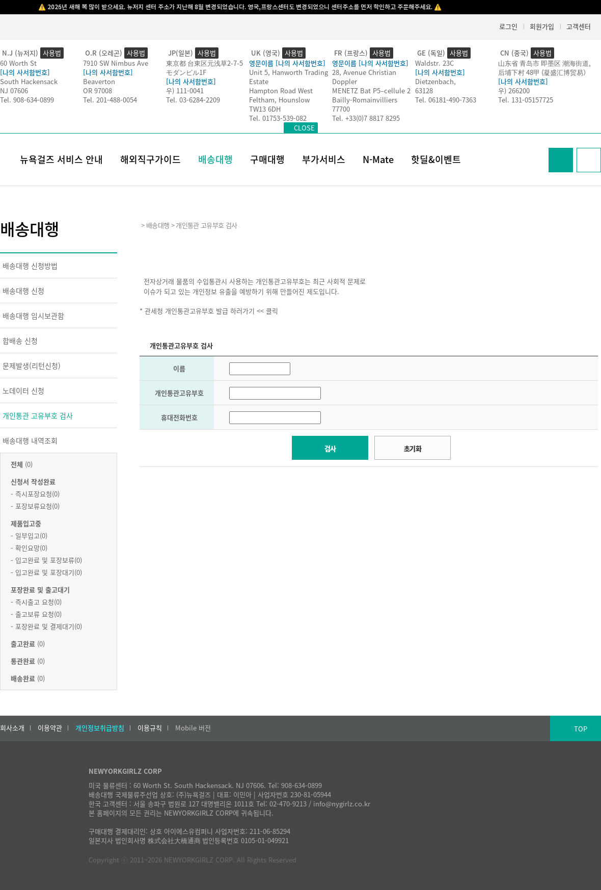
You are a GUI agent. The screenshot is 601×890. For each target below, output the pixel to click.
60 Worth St (18, 63)
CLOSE (304, 128)
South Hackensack (29, 81)
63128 (424, 90)
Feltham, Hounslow (279, 99)
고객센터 (578, 26)
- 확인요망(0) (29, 548)
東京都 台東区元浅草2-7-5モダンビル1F (204, 67)
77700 (341, 109)
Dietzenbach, (435, 81)
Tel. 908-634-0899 (27, 99)
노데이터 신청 (23, 390)
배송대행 (215, 159)
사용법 (52, 53)
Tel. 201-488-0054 (110, 99)
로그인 (508, 26)
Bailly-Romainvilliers (364, 99)
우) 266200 (514, 90)
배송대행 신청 (23, 290)
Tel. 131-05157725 (525, 99)
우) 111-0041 (185, 90)
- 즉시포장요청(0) (35, 494)
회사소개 (12, 727)
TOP (580, 729)
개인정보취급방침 (99, 727)
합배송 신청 (20, 340)
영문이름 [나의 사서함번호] (287, 63)
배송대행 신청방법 (30, 265)
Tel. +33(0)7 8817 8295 (366, 118)
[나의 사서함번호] (25, 72)
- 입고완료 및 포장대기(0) (46, 572)
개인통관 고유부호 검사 (38, 415)
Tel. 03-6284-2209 (193, 99)
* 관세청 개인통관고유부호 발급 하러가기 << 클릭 (209, 311)
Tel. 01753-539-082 (278, 118)
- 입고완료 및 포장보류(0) (46, 560)
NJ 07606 (14, 90)
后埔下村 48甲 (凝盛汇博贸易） (544, 72)
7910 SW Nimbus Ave (115, 63)
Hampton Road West (281, 90)
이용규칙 (150, 727)
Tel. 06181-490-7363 (445, 99)
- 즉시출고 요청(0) (36, 602)
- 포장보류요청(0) (35, 506)
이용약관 (50, 727)
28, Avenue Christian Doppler (364, 76)
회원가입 (542, 26)
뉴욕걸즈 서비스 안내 (61, 159)
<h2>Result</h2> (369, 551)
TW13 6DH (265, 109)
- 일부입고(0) (29, 535)
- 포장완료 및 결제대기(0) (46, 626)
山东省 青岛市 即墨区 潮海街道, (544, 63)
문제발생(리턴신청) (32, 365)
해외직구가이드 (150, 159)
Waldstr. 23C (434, 63)
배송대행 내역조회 (30, 440)
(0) (22, 464)
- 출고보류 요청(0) (36, 614)
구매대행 (267, 159)
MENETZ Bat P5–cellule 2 (371, 90)
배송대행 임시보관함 (33, 315)
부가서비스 (323, 159)
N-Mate (378, 159)
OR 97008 (97, 90)
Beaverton (99, 81)
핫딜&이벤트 (436, 159)
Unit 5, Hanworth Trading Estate (288, 76)
